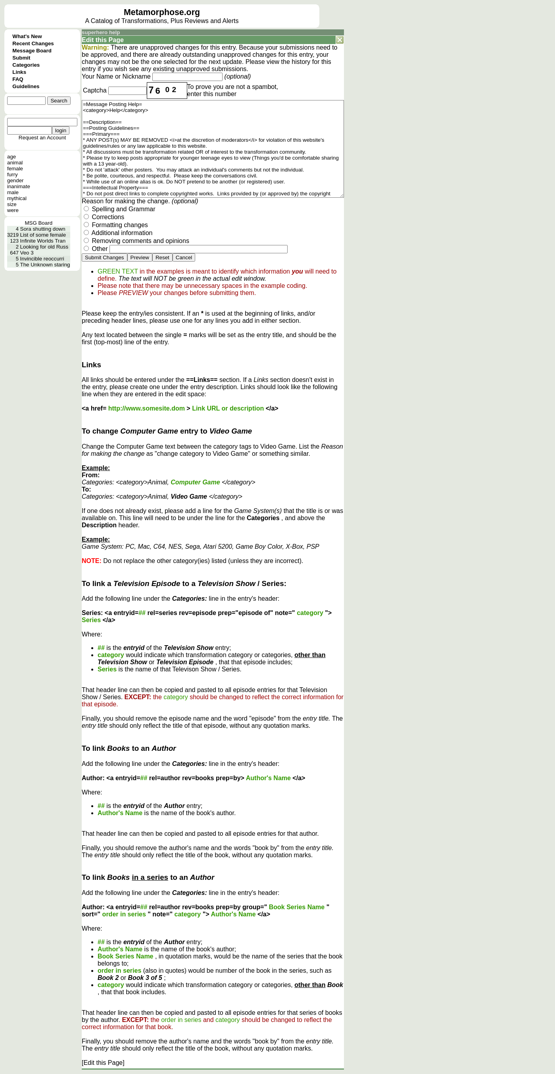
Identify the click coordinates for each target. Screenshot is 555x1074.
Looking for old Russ (44, 247)
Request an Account (42, 138)
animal (15, 163)
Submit (21, 58)
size (12, 204)
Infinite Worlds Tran (43, 241)
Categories (26, 65)
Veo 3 (27, 253)
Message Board (32, 51)
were (13, 210)
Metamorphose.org (162, 12)
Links (19, 72)
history (301, 61)
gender (15, 180)
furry (12, 174)
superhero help (101, 32)
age (11, 157)
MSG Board (38, 223)
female (15, 169)
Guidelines (25, 86)
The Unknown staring (45, 265)
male (13, 192)
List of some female (43, 235)
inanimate (18, 186)
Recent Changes (33, 43)
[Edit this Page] (103, 1062)
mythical (17, 198)
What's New (27, 36)
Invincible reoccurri (42, 259)
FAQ (17, 79)
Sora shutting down (42, 229)
